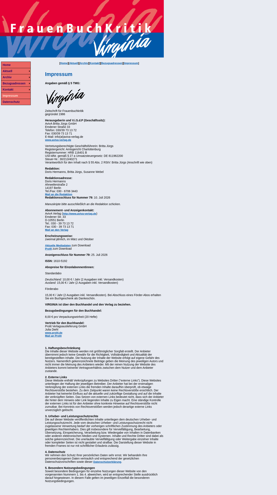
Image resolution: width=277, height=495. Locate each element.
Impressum (131, 63)
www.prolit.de (53, 332)
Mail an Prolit (53, 335)
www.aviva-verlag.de (58, 139)
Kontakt (94, 63)
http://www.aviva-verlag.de (79, 213)
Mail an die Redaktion (58, 194)
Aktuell (73, 63)
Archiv (84, 63)
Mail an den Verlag (56, 229)
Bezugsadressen (111, 63)
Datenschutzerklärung (107, 461)
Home (64, 63)
